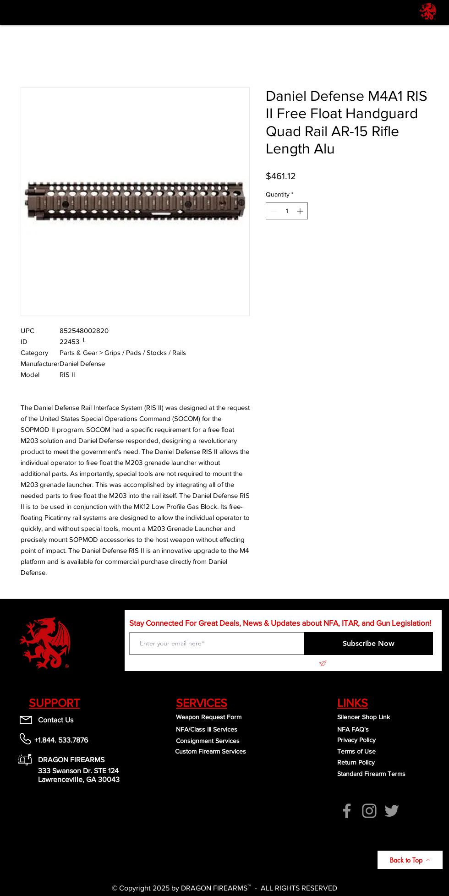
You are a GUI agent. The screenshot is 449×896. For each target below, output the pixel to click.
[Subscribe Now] (368, 643)
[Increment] (301, 211)
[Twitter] (391, 810)
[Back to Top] (410, 860)
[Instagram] (369, 810)
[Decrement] (273, 211)
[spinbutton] (287, 211)
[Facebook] (346, 810)
